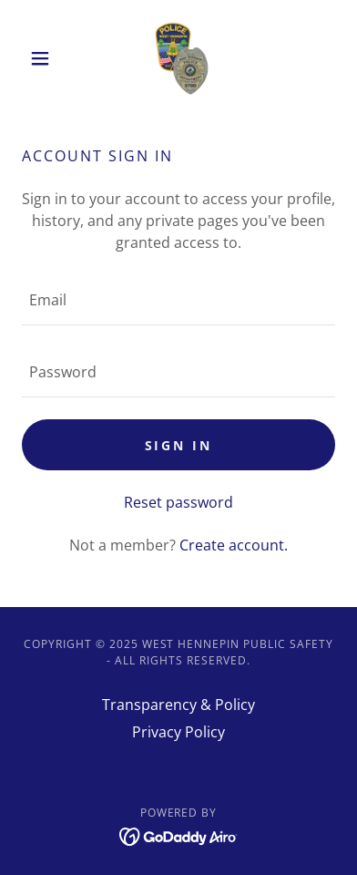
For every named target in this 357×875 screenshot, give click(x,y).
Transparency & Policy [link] (178, 705)
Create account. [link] (233, 545)
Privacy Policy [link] (178, 732)
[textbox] (178, 300)
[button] (45, 58)
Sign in (179, 445)
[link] (178, 58)
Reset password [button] (178, 502)
